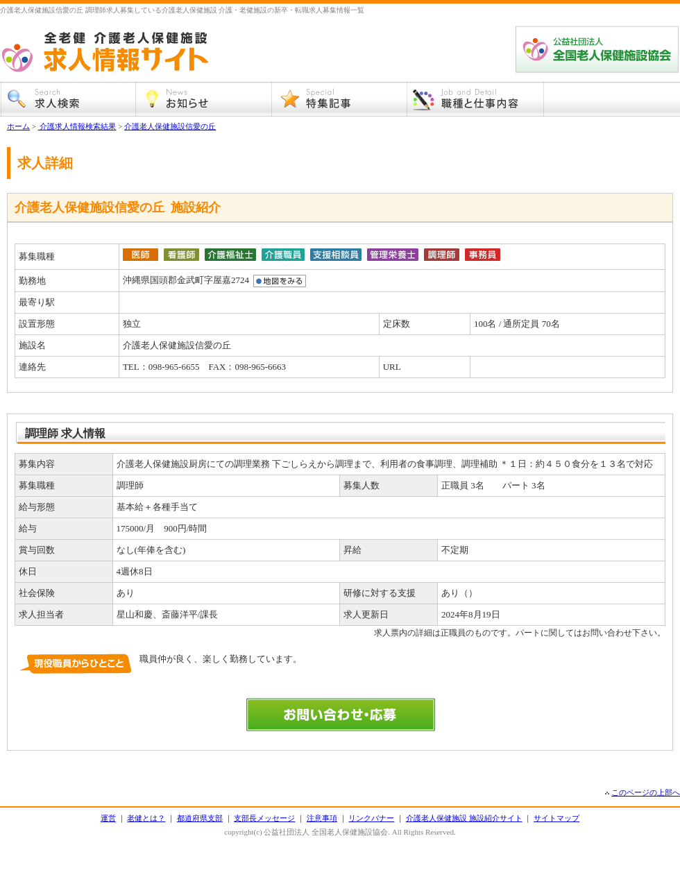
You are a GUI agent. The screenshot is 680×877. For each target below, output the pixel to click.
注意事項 (322, 818)
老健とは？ (146, 818)
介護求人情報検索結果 (77, 126)
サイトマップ (556, 818)
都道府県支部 (200, 818)
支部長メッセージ (264, 818)
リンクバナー (371, 818)
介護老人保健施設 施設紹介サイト (464, 818)
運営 (108, 818)
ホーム (18, 126)
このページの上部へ (645, 792)
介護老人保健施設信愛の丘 (170, 126)
